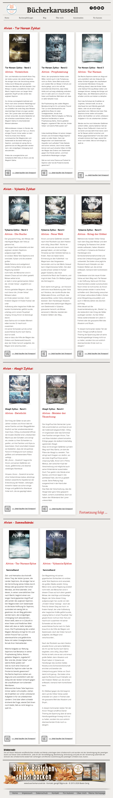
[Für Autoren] (68, 793)
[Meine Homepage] (96, 793)
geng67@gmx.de (60, 783)
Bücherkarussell (52, 9)
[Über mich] (81, 793)
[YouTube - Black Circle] (102, 8)
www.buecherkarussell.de (34, 783)
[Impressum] (27, 793)
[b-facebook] (91, 8)
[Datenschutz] (42, 793)
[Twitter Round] (95, 8)
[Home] (15, 793)
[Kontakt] (55, 793)
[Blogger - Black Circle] (98, 8)
